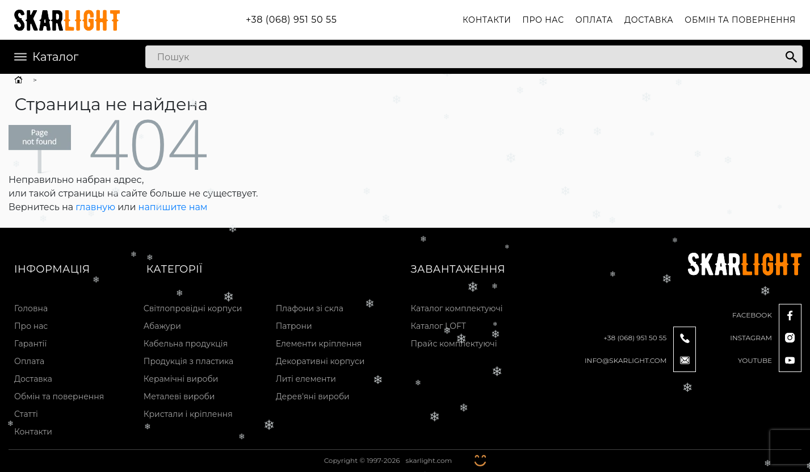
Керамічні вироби (181, 379)
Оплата (594, 20)
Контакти (487, 20)
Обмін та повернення (740, 20)
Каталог (46, 57)
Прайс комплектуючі (453, 344)
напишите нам (173, 207)
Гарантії (30, 344)
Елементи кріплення (319, 344)
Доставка (648, 20)
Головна (31, 308)
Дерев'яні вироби (313, 396)
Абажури (162, 326)
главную (95, 207)
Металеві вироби (179, 396)
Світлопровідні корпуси (193, 308)
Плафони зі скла (309, 308)
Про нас (543, 20)
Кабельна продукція (186, 344)
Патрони (294, 326)
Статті (26, 414)
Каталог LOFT (437, 326)
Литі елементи (306, 379)
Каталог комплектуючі (456, 308)
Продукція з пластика (188, 361)
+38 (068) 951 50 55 (291, 19)
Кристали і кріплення (188, 414)
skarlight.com (429, 460)
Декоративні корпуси (320, 361)
